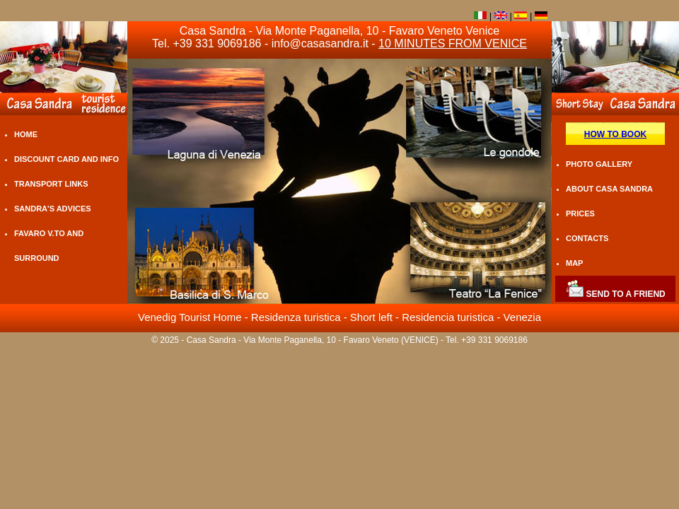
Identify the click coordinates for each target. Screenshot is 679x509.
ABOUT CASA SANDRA (609, 189)
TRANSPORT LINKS (51, 184)
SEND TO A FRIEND (615, 294)
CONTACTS (587, 238)
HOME (25, 134)
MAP (574, 263)
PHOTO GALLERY (599, 164)
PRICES (580, 213)
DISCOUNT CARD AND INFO (66, 159)
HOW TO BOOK (615, 134)
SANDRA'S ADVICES (52, 208)
